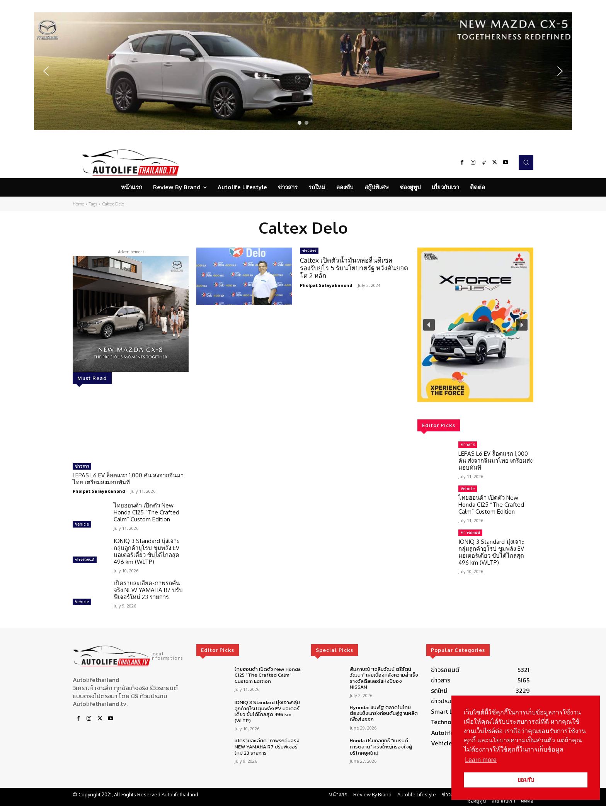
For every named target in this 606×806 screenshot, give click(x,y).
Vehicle (82, 524)
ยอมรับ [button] (525, 780)
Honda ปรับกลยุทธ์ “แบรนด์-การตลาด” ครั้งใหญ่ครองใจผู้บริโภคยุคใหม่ (381, 746)
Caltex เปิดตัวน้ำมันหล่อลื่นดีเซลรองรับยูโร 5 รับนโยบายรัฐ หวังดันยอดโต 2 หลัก (354, 268)
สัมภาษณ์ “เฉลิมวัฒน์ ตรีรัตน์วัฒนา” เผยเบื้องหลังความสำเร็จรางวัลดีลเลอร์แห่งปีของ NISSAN (384, 678)
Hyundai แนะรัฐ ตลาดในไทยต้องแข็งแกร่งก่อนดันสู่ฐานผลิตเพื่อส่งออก (384, 713)
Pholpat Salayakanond (99, 491)
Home (78, 204)
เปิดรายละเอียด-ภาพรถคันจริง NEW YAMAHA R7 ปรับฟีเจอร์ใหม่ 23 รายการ (148, 590)
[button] (303, 71)
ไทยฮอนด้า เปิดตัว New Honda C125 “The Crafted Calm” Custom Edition (146, 512)
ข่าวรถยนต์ (84, 559)
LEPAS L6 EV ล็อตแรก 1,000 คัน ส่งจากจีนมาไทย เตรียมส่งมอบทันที (128, 479)
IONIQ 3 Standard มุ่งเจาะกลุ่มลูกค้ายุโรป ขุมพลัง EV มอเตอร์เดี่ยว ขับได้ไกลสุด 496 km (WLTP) (147, 551)
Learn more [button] (481, 760)
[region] (303, 71)
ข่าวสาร (82, 466)
